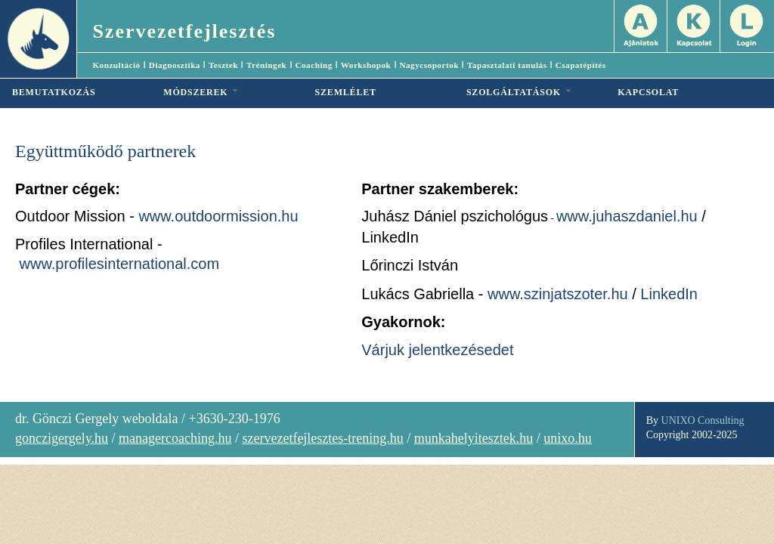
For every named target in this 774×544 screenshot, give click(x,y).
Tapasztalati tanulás (507, 65)
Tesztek (223, 65)
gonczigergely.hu (61, 438)
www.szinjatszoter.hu (558, 294)
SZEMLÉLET (345, 92)
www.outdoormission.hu (218, 216)
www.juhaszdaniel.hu (627, 216)
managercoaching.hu (175, 438)
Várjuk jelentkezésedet (437, 350)
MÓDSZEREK (200, 92)
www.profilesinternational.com (120, 263)
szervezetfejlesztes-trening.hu (322, 438)
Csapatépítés (581, 65)
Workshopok (366, 65)
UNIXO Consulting (703, 420)
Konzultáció (116, 65)
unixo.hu (567, 438)
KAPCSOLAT (648, 92)
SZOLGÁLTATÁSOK (518, 92)
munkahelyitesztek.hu (473, 438)
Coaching (313, 65)
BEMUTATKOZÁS (54, 92)
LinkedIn (669, 294)
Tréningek (266, 65)
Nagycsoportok (429, 65)
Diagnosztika (174, 65)
